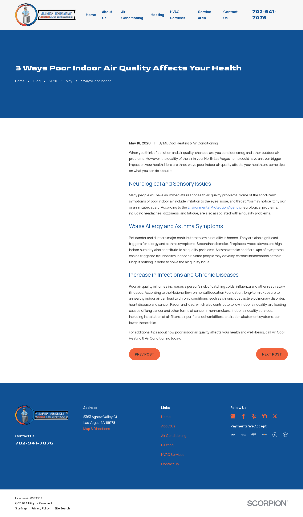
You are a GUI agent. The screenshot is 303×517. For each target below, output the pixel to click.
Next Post (272, 354)
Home (166, 416)
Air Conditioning (173, 435)
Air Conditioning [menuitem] (132, 14)
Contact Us (170, 463)
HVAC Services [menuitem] (177, 14)
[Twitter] (274, 416)
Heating (167, 445)
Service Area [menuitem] (204, 14)
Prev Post (144, 354)
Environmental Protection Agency (214, 207)
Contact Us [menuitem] (230, 14)
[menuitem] (21, 508)
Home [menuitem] (91, 14)
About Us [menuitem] (107, 14)
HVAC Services (173, 454)
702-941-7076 (34, 443)
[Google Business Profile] (232, 416)
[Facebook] (243, 416)
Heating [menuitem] (157, 14)
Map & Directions (96, 428)
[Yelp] (253, 416)
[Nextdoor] (264, 416)
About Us (168, 426)
